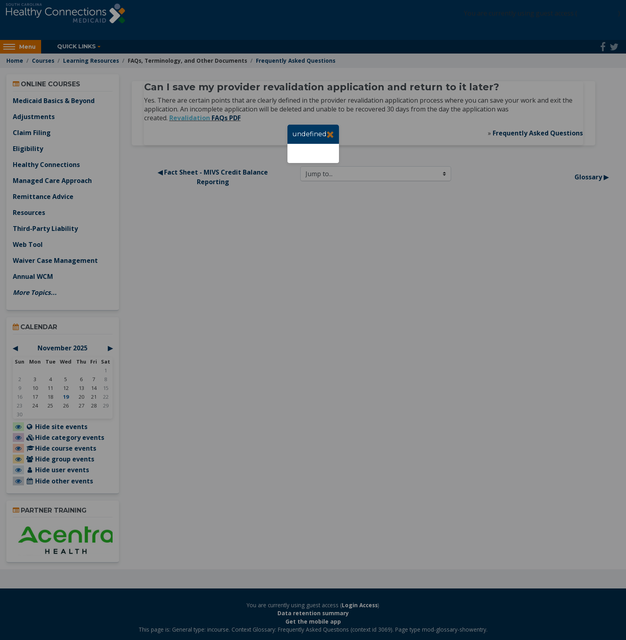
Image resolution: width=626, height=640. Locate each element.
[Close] (330, 134)
